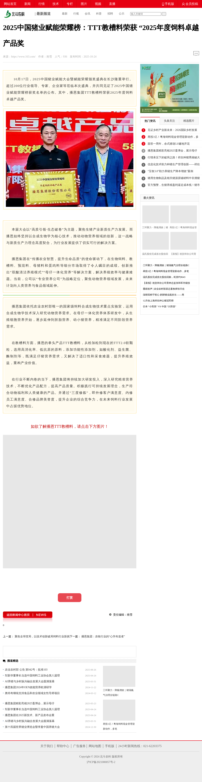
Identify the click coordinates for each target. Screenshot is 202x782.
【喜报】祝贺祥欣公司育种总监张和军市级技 (166, 283)
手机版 (168, 3)
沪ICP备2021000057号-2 (101, 762)
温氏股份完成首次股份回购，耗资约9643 (164, 277)
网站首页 (10, 3)
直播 (112, 3)
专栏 (70, 3)
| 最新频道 (27, 14)
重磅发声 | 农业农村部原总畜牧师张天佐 (164, 288)
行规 (76, 13)
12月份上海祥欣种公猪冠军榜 (158, 300)
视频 (98, 3)
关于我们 (46, 746)
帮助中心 (63, 746)
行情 (41, 3)
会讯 (87, 13)
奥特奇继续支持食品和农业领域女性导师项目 (32, 693)
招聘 (110, 13)
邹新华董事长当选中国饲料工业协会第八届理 (32, 675)
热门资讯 (150, 121)
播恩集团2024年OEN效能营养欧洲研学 (28, 687)
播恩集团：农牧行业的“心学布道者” (103, 636)
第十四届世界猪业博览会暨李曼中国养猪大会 (32, 726)
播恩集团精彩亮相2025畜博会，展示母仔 (29, 703)
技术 (56, 3)
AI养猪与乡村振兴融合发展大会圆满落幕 (30, 681)
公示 (121, 13)
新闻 (27, 3)
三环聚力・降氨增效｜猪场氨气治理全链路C (166, 265)
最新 (64, 13)
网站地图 (95, 746)
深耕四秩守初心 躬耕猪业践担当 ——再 (163, 294)
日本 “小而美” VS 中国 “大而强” (159, 306)
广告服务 (79, 746)
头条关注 (169, 120)
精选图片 (188, 120)
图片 (84, 3)
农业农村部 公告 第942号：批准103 (26, 669)
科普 (99, 13)
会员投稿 (190, 3)
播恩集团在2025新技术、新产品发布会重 (29, 715)
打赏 (69, 597)
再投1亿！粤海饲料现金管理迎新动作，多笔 (166, 271)
